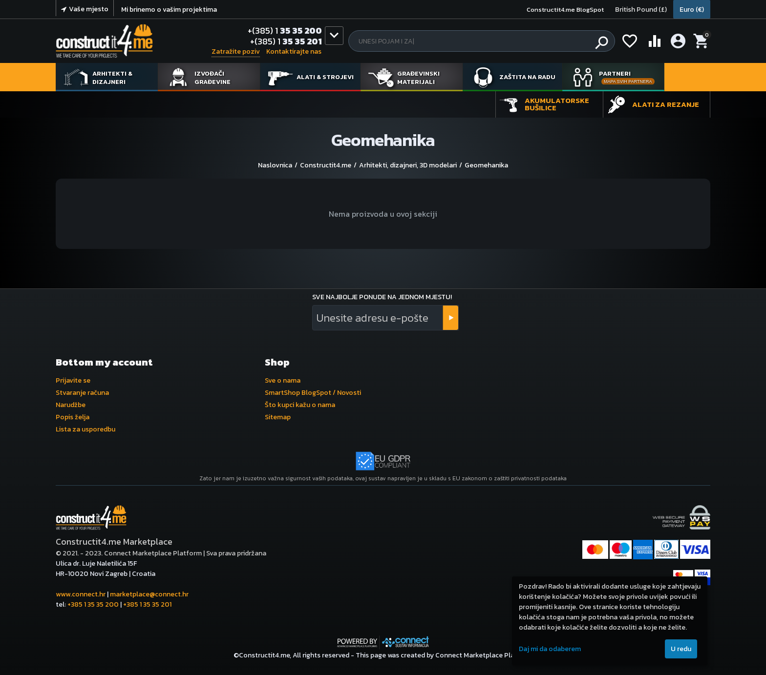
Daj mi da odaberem (550, 649)
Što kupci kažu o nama (300, 405)
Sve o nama (282, 380)
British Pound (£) (641, 9)
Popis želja (72, 417)
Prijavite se (73, 380)
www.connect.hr (81, 594)
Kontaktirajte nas (293, 51)
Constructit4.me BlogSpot (565, 9)
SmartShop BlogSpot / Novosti (313, 393)
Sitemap (278, 417)
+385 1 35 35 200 (93, 604)
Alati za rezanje (665, 104)
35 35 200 (285, 30)
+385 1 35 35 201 (147, 604)
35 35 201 (286, 41)
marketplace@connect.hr (149, 594)
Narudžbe (70, 405)
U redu (681, 649)
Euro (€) (692, 9)
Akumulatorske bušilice (557, 104)
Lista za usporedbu (85, 429)
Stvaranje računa (82, 393)
